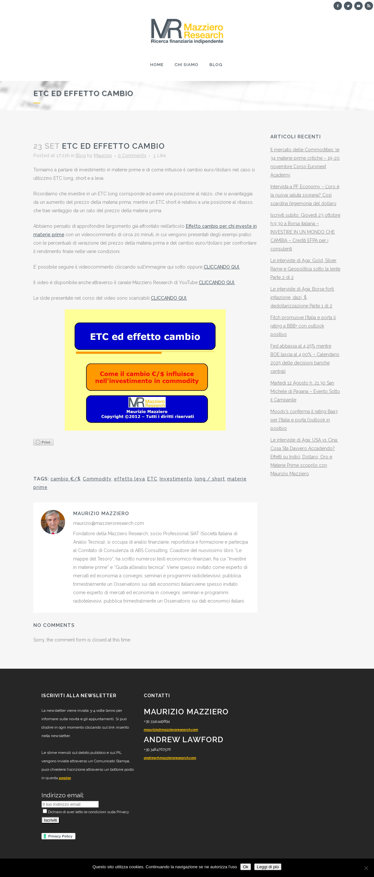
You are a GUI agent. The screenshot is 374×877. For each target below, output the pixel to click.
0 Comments (132, 155)
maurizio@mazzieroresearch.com (171, 730)
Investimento (176, 478)
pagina (65, 778)
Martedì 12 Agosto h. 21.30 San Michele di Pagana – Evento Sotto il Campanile (305, 391)
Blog (81, 155)
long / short (210, 478)
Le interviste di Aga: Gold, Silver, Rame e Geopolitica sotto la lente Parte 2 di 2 (305, 269)
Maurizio (103, 155)
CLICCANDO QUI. (222, 267)
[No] (366, 868)
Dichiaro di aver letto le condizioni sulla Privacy (86, 812)
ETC (152, 478)
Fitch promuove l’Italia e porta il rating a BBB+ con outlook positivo (303, 326)
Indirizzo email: (62, 795)
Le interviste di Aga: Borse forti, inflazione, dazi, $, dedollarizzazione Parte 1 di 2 (302, 297)
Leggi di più (268, 866)
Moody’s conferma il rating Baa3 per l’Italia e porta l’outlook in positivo (304, 420)
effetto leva (129, 478)
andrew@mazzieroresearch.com (170, 758)
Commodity (97, 478)
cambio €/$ (66, 478)
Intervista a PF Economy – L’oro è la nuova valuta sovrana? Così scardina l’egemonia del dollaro (304, 195)
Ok (245, 866)
